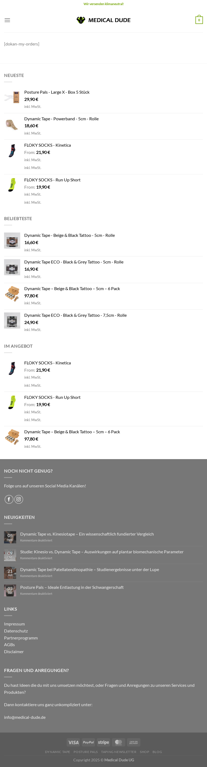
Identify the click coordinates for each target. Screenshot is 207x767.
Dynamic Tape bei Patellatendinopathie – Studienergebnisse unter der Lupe (89, 569)
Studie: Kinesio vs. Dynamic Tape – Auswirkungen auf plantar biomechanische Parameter (102, 551)
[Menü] (7, 20)
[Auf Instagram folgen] (18, 499)
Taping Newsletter (118, 752)
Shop (144, 752)
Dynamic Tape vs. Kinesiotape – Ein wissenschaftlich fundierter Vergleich (87, 533)
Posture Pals (86, 752)
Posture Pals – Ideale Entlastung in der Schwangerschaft (72, 587)
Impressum (14, 623)
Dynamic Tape (57, 752)
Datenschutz (16, 630)
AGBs (9, 644)
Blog (157, 752)
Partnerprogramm (21, 637)
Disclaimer (14, 651)
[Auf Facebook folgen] (9, 499)
